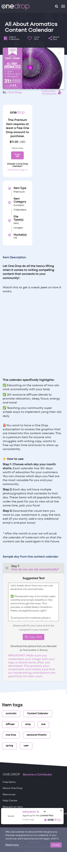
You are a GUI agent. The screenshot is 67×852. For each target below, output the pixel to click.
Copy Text (33, 637)
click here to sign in (17, 170)
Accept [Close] (56, 845)
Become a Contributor (37, 775)
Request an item (13, 807)
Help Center (10, 801)
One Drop (15, 92)
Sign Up (17, 155)
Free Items (9, 782)
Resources (9, 794)
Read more (12, 845)
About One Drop (13, 788)
